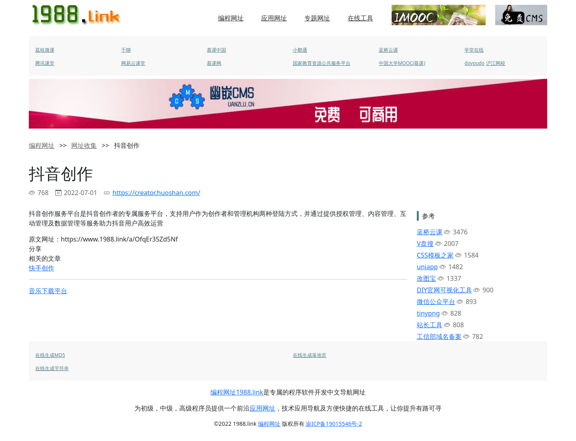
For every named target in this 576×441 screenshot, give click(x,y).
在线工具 (360, 18)
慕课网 (214, 63)
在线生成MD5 (50, 355)
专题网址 (317, 18)
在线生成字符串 (52, 368)
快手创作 (41, 268)
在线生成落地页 (309, 355)
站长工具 (429, 324)
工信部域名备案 (439, 336)
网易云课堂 (133, 63)
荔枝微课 (44, 49)
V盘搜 (425, 243)
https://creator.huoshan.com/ (156, 192)
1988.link (249, 392)
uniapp (427, 266)
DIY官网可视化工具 (444, 290)
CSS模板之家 (435, 255)
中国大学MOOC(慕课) (402, 63)
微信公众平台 (436, 301)
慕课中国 (216, 49)
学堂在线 (474, 49)
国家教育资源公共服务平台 (321, 63)
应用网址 (274, 18)
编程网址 (231, 18)
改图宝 (426, 278)
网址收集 (84, 145)
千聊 (126, 49)
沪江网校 (495, 63)
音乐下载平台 (48, 290)
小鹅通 (300, 49)
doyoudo (474, 63)
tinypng (428, 313)
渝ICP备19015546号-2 (334, 423)
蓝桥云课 (388, 49)
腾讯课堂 (44, 63)
